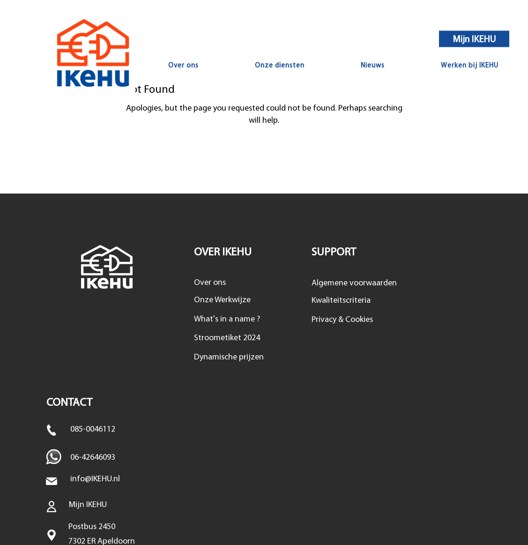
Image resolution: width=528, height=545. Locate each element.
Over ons (210, 282)
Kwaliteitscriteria (341, 300)
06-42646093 (92, 457)
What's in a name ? (227, 319)
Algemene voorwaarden (354, 283)
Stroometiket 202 (225, 338)
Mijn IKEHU (474, 39)
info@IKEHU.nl (95, 479)
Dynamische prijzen (229, 357)
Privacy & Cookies (342, 319)
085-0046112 (92, 429)
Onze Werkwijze (222, 300)
